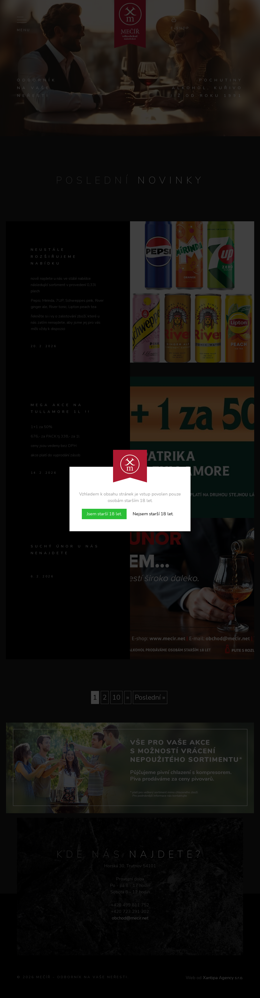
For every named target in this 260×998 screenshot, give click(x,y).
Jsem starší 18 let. (104, 514)
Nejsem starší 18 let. (153, 514)
